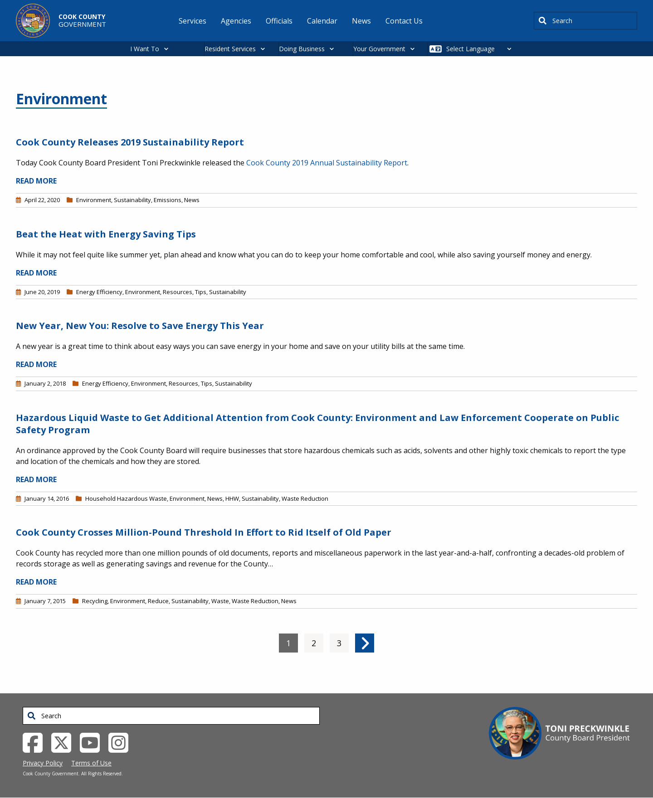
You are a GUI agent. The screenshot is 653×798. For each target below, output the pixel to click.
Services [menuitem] (192, 21)
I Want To (144, 48)
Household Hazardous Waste (126, 498)
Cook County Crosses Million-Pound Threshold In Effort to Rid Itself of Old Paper (203, 532)
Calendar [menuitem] (322, 21)
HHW (232, 498)
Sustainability (132, 200)
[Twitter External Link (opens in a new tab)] (64, 742)
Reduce (158, 601)
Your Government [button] (379, 48)
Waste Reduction (305, 498)
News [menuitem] (361, 21)
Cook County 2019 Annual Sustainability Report (326, 163)
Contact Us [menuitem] (404, 21)
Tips (200, 292)
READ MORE (36, 181)
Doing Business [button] (302, 48)
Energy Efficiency (99, 292)
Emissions (167, 200)
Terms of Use (91, 763)
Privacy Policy (43, 763)
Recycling (94, 601)
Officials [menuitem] (279, 21)
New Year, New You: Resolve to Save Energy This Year (140, 325)
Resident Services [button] (230, 48)
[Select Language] (481, 48)
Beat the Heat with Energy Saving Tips (106, 234)
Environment (93, 200)
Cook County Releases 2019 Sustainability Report (130, 142)
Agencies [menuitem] (236, 21)
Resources (177, 292)
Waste (220, 601)
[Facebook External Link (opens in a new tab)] (36, 742)
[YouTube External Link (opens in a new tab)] (93, 742)
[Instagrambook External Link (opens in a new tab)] (121, 742)
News (192, 200)
